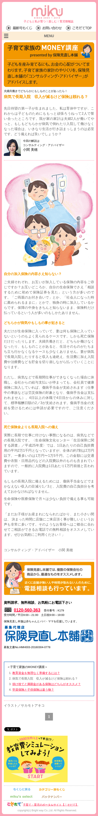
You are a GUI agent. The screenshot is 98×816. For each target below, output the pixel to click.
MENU (49, 36)
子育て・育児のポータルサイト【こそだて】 (50, 804)
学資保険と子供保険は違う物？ (33, 689)
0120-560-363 (27, 610)
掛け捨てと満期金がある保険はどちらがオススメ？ (46, 684)
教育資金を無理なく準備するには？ (36, 673)
